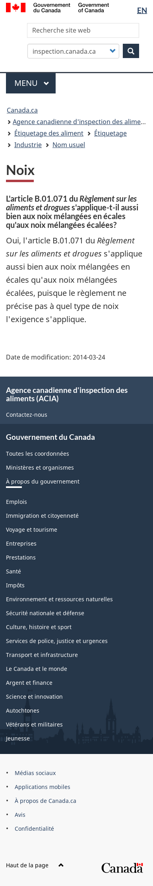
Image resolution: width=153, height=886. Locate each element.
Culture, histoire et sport (39, 627)
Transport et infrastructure (42, 655)
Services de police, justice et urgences (57, 641)
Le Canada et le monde (36, 668)
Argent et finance (29, 682)
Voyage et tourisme (31, 529)
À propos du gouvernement (42, 481)
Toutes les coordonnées (37, 453)
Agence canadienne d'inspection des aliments (81, 121)
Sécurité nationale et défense (45, 613)
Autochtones (22, 710)
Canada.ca (22, 110)
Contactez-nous (26, 414)
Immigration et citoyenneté (42, 515)
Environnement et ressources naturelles (59, 599)
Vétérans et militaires (34, 724)
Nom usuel (68, 144)
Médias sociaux (35, 773)
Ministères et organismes (40, 467)
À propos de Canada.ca (45, 800)
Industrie (28, 144)
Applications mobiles (42, 787)
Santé (13, 571)
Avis (20, 814)
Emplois (16, 501)
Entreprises (21, 543)
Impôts (15, 585)
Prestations (21, 557)
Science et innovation (34, 696)
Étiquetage (110, 133)
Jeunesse (18, 738)
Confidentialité (34, 828)
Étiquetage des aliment (48, 133)
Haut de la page (35, 865)
